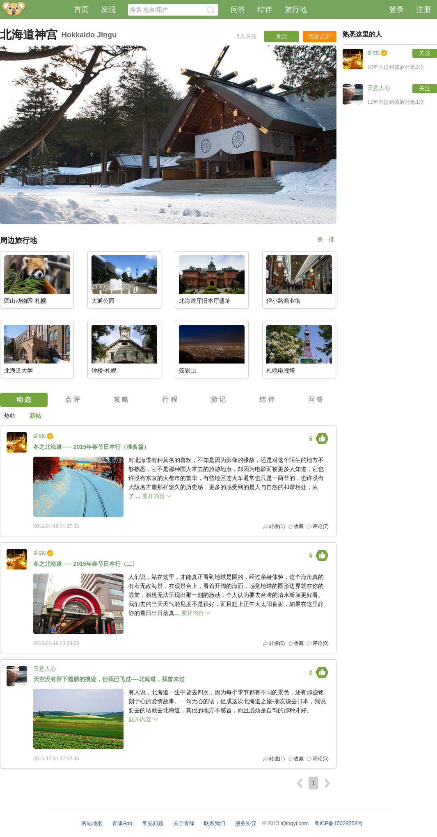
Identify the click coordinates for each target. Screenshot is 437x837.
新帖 (35, 415)
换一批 (325, 239)
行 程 (169, 399)
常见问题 (152, 823)
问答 (238, 9)
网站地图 (92, 823)
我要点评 (319, 36)
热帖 (10, 415)
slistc (39, 435)
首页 (81, 9)
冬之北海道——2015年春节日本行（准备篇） (91, 447)
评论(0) (321, 643)
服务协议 (245, 823)
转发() (277, 526)
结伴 (265, 9)
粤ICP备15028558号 (338, 823)
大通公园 (103, 301)
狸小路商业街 (283, 301)
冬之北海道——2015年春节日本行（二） (85, 564)
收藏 (299, 526)
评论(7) (321, 526)
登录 (396, 9)
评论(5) (321, 759)
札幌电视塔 (280, 371)
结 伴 (266, 399)
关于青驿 (183, 823)
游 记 (218, 399)
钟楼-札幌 (104, 371)
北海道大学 (18, 371)
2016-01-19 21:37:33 (56, 526)
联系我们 (214, 823)
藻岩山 (187, 371)
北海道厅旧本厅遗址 (205, 301)
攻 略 (121, 399)
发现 (108, 9)
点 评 (72, 399)
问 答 (315, 399)
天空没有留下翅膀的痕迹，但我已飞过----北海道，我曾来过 (109, 679)
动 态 (23, 399)
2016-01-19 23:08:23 (56, 643)
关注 (424, 53)
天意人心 (44, 668)
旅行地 (296, 9)
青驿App (122, 823)
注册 (423, 9)
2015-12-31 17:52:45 (56, 759)
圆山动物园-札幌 (25, 301)
